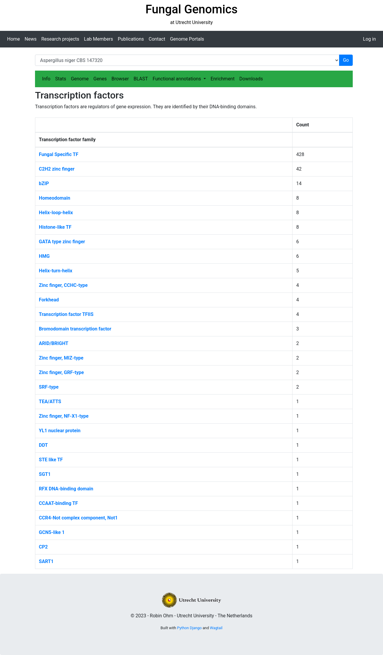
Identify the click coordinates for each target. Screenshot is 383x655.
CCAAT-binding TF (58, 503)
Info (46, 79)
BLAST (141, 79)
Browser (120, 79)
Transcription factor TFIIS (66, 314)
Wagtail (216, 628)
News (30, 39)
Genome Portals (187, 39)
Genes (100, 79)
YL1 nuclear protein (59, 430)
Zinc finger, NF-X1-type (63, 416)
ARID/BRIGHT (53, 343)
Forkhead (49, 300)
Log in (369, 39)
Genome (80, 79)
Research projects (60, 39)
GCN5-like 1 (52, 532)
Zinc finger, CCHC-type (63, 285)
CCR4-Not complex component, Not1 (78, 518)
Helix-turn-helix (55, 271)
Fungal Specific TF (58, 154)
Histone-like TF (55, 227)
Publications (131, 39)
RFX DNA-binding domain (66, 489)
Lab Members (98, 39)
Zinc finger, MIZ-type (61, 358)
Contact (157, 39)
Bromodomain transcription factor (75, 329)
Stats (60, 79)
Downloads (251, 79)
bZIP (44, 183)
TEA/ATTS (50, 401)
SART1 (46, 561)
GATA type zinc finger (62, 241)
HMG (44, 256)
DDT (43, 445)
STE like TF (51, 459)
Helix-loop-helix (56, 212)
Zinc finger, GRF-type (61, 372)
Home (13, 39)
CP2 (43, 547)
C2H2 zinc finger (56, 169)
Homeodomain (54, 198)
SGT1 (45, 474)
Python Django (189, 628)
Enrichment (223, 79)
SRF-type (48, 387)
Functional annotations (177, 79)
